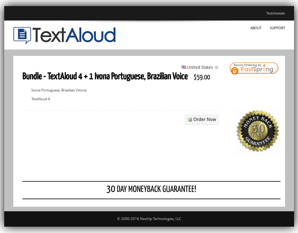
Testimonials (275, 13)
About (255, 28)
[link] (264, 69)
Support (277, 28)
